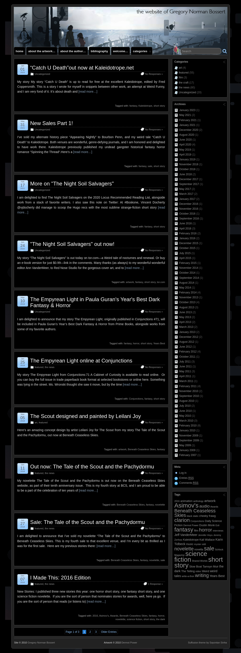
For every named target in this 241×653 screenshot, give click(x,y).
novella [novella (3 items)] (198, 549)
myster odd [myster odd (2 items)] (200, 544)
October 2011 (187, 356)
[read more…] (87, 91)
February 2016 (188, 233)
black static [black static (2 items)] (192, 516)
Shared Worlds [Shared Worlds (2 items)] (199, 560)
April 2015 (185, 258)
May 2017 (185, 189)
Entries (186, 478)
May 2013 (185, 317)
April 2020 (185, 144)
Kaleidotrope (145, 105)
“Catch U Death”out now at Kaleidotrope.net (82, 68)
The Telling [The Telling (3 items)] (188, 571)
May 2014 (185, 287)
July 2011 (185, 361)
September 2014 (189, 277)
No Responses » (154, 74)
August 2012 (186, 341)
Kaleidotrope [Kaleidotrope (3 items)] (191, 539)
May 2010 (185, 415)
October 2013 (187, 302)
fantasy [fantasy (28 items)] (183, 529)
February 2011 (188, 386)
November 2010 (188, 391)
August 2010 (186, 400)
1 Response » (155, 584)
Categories (142, 52)
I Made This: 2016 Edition (60, 578)
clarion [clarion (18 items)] (182, 520)
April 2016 (185, 228)
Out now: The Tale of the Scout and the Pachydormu (92, 467)
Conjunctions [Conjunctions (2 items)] (197, 521)
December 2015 (188, 243)
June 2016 (185, 223)
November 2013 (188, 297)
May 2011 (185, 371)
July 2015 (185, 253)
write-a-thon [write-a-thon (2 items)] (188, 576)
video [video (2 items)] (198, 571)
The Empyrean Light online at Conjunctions (81, 361)
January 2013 (187, 332)
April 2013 (185, 322)
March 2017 (186, 193)
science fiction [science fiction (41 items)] (190, 556)
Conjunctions (136, 398)
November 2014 (188, 267)
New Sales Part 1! (51, 123)
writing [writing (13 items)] (202, 575)
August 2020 (186, 134)
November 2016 (188, 208)
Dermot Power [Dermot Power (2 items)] (190, 525)
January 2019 (187, 159)
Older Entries (109, 631)
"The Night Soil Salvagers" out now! (72, 244)
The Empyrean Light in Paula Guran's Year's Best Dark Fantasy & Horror (95, 302)
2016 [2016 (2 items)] (177, 501)
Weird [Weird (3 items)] (205, 571)
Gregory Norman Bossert (41, 642)
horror (136, 343)
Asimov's (104, 615)
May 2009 (185, 445)
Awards (114, 615)
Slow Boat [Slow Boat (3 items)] (195, 566)
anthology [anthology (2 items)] (198, 501)
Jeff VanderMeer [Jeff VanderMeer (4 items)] (185, 535)
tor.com (161, 282)
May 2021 (185, 115)
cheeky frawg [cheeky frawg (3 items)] (207, 516)
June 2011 (185, 366)
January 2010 (187, 430)
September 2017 (189, 184)
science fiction (134, 619)
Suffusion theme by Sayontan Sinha (207, 642)
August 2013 (186, 307)
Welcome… (120, 51)
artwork (130, 282)
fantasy (133, 105)
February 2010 (188, 425)
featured (39, 367)
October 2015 (187, 248)
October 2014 (187, 272)
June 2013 (185, 312)
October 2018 (187, 169)
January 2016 (187, 238)
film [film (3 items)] (196, 530)
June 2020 (185, 139)
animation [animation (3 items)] (186, 501)
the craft (183, 82)
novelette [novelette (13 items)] (184, 548)
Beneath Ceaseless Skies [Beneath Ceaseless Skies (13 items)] (195, 513)
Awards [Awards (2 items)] (214, 506)
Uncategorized (42, 74)
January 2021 (187, 125)
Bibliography (99, 51)
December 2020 (188, 129)
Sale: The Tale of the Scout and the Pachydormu (87, 522)
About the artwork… (41, 51)
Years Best (159, 343)
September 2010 (189, 396)
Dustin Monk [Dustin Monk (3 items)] (207, 525)
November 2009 (188, 435)
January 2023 (187, 110)
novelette (160, 504)
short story (159, 105)
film (181, 77)
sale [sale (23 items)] (209, 548)
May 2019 (185, 149)
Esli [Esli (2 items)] (217, 525)
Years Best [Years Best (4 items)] (217, 576)
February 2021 (188, 120)
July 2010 (185, 405)
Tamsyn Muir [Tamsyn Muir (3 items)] (210, 566)
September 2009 (189, 440)
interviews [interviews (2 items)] (218, 530)
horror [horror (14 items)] (205, 530)
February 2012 (188, 351)
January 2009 (187, 450)
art (36, 422)
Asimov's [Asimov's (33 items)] (186, 505)
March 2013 (186, 326)
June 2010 (185, 410)
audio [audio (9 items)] (204, 506)
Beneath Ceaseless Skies (142, 449)
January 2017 (187, 199)
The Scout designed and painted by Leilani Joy (85, 416)
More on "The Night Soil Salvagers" (72, 184)
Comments (188, 483)
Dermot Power (129, 642)
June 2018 (185, 174)
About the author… (73, 51)
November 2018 (188, 164)
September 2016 (189, 218)
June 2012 (185, 346)
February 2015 (188, 263)
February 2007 (188, 455)
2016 (95, 615)
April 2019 (185, 154)
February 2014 (188, 292)
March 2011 (186, 381)
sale (150, 166)
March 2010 (186, 420)
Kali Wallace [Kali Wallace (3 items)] (207, 539)
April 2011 (185, 376)
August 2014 (186, 282)
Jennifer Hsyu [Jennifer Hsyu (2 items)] (205, 535)
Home (20, 51)
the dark (160, 619)
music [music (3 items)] (189, 544)
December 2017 (188, 179)
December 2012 (188, 336)
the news (49, 367)
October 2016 (187, 213)
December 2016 (188, 203)
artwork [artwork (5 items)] (210, 501)
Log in (183, 472)
